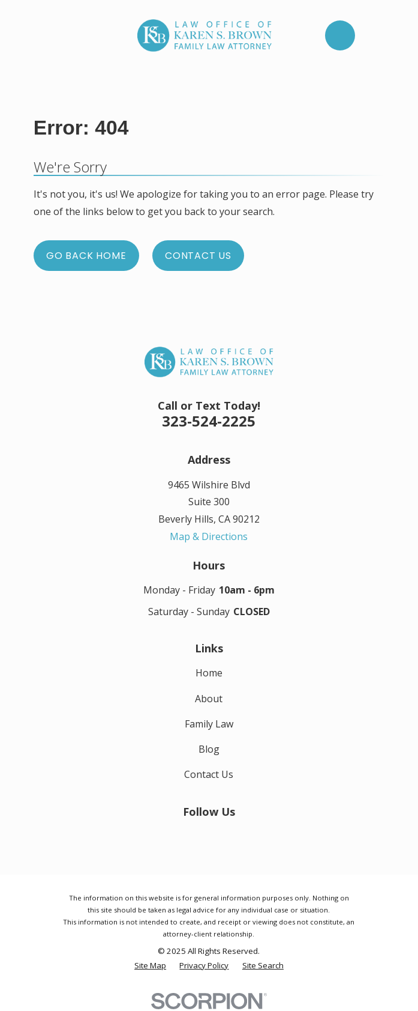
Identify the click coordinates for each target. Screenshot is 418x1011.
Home (209, 672)
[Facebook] (182, 834)
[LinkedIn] (208, 834)
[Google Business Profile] (235, 834)
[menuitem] (150, 966)
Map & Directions (209, 536)
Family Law (209, 723)
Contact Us (198, 256)
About (208, 698)
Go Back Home (86, 256)
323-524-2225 (208, 421)
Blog (209, 749)
